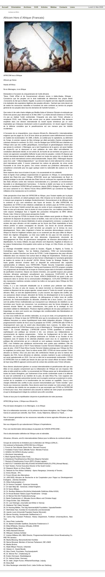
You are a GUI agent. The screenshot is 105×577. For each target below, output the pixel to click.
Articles (44, 7)
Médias (54, 7)
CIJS (36, 7)
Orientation (16, 7)
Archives (27, 7)
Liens (72, 7)
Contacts (63, 7)
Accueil (5, 7)
